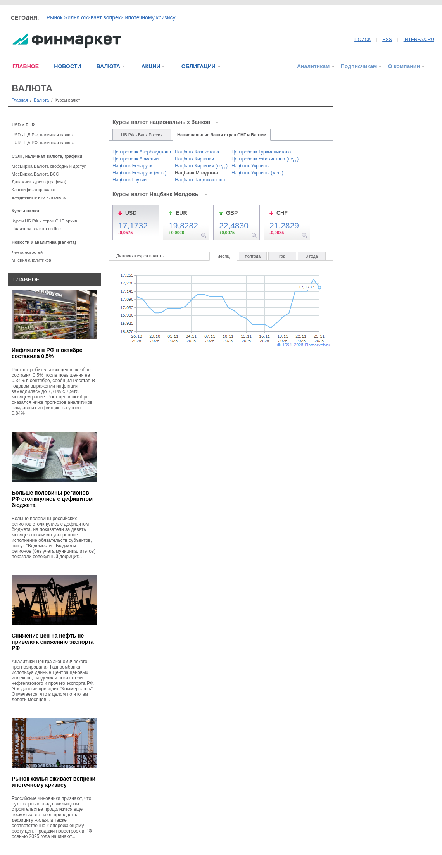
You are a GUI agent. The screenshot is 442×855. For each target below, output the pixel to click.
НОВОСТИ (67, 66)
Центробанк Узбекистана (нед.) (265, 159)
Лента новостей (27, 252)
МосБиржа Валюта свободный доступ (49, 166)
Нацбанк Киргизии (194, 159)
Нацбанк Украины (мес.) (257, 173)
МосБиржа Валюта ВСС (35, 174)
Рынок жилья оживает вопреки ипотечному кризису (111, 17)
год (282, 256)
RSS (387, 39)
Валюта (41, 100)
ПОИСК (362, 39)
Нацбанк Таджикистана (200, 180)
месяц (223, 256)
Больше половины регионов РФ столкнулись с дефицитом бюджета (52, 499)
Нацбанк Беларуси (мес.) (139, 173)
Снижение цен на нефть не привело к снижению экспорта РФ (53, 642)
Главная (20, 100)
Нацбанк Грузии (129, 180)
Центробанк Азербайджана (141, 152)
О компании (404, 66)
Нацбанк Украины (250, 166)
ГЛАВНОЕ (25, 66)
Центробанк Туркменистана (261, 152)
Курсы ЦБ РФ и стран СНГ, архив (44, 221)
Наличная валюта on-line (36, 228)
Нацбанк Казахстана (197, 152)
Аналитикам (313, 66)
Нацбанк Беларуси (132, 166)
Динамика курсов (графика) (39, 181)
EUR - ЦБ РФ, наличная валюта (43, 142)
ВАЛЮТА (108, 66)
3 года (312, 256)
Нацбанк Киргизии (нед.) (201, 166)
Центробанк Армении (135, 159)
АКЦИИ (150, 66)
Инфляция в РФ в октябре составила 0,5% (47, 353)
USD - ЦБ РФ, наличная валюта (43, 135)
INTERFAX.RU (419, 39)
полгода (253, 256)
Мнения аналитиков (31, 260)
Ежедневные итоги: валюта (39, 197)
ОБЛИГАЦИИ (198, 66)
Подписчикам (359, 66)
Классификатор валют (34, 189)
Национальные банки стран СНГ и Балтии (221, 135)
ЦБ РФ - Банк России (141, 135)
